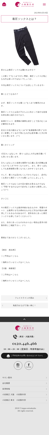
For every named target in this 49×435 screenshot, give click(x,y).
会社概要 (6, 383)
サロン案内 (7, 378)
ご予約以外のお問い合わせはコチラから (24, 355)
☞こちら (14, 256)
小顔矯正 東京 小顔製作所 (14, 400)
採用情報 (6, 389)
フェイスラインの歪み (24, 298)
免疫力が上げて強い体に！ (24, 305)
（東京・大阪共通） (24, 337)
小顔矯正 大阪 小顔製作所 (14, 394)
